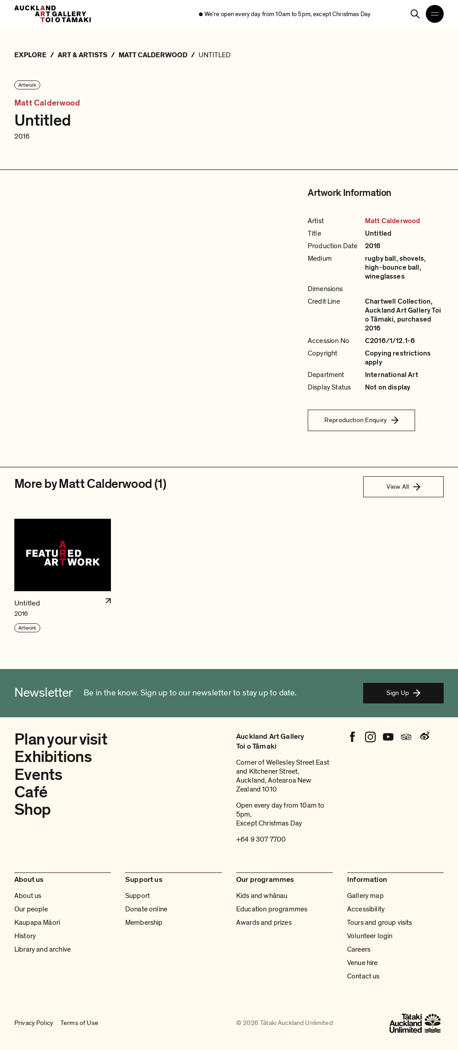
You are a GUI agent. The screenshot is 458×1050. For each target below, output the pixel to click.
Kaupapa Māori (37, 922)
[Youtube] (388, 737)
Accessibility (366, 909)
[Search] (415, 14)
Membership (144, 922)
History (25, 936)
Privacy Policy (33, 1023)
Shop (32, 810)
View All (403, 486)
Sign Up (403, 692)
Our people (31, 909)
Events (38, 775)
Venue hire (362, 963)
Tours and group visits (379, 922)
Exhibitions (53, 757)
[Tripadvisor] (406, 737)
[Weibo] (424, 737)
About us (27, 896)
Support (137, 896)
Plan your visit (60, 739)
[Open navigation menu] (435, 14)
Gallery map (365, 896)
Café (30, 792)
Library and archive (42, 949)
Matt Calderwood (47, 103)
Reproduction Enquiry (361, 419)
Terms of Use (79, 1023)
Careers (358, 949)
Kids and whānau (261, 896)
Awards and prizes (264, 922)
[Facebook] (352, 737)
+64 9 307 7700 (261, 839)
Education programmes (271, 909)
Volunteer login (369, 936)
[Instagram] (370, 737)
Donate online (146, 909)
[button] (62, 576)
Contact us (363, 976)
